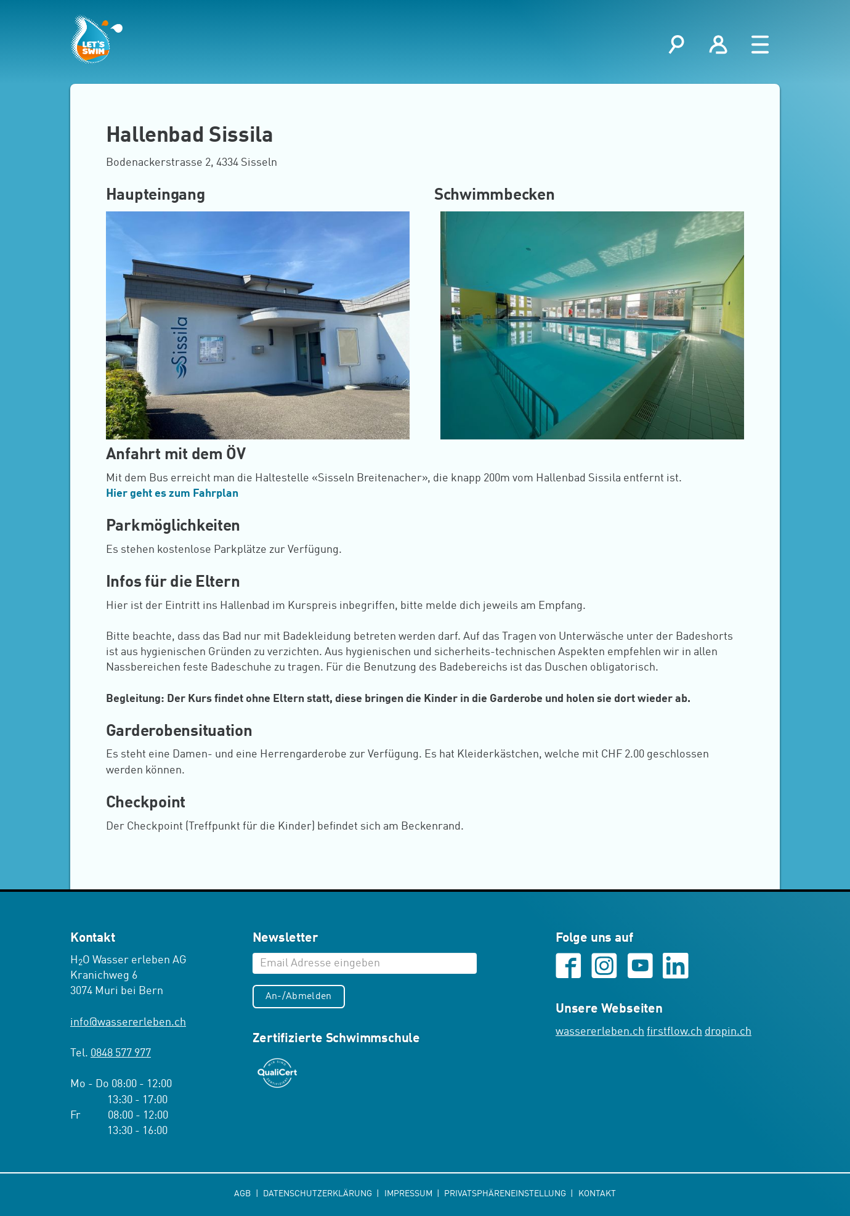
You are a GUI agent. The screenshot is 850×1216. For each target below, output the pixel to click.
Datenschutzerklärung (318, 1193)
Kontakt (597, 1193)
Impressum (409, 1193)
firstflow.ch (674, 1031)
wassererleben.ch (600, 1031)
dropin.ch (728, 1031)
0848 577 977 (121, 1053)
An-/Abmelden (298, 997)
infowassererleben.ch (128, 1022)
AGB (243, 1193)
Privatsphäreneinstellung (506, 1193)
